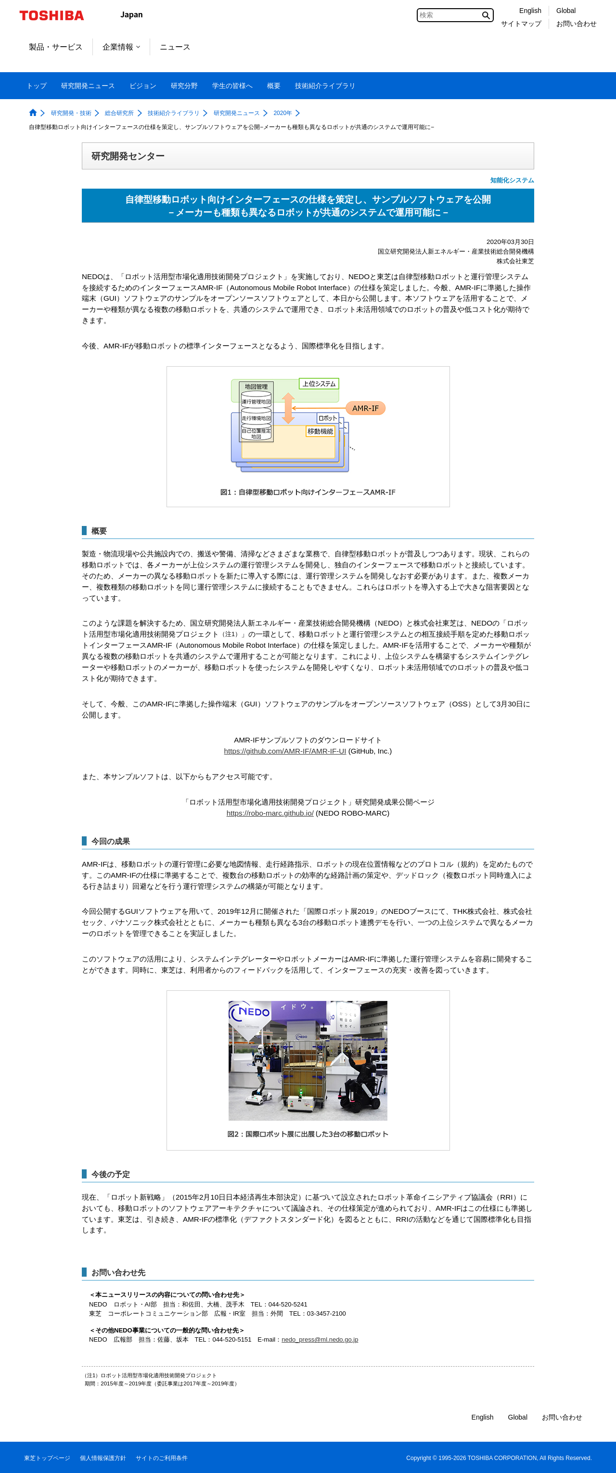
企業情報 (121, 47)
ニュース (175, 47)
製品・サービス (56, 47)
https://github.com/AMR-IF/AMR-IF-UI (285, 751)
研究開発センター (128, 156)
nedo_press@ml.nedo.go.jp (320, 1339)
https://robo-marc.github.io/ (270, 813)
